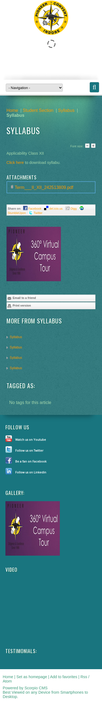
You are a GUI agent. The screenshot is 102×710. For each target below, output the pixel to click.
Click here (16, 162)
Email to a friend (21, 298)
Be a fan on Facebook (31, 461)
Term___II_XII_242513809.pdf (44, 187)
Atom (7, 681)
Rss (84, 677)
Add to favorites (63, 677)
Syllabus (66, 110)
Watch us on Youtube (30, 439)
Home (12, 110)
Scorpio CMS (36, 688)
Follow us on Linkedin (30, 472)
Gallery (14, 492)
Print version (19, 306)
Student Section (38, 110)
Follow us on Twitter (29, 450)
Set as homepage (31, 677)
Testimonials (20, 650)
